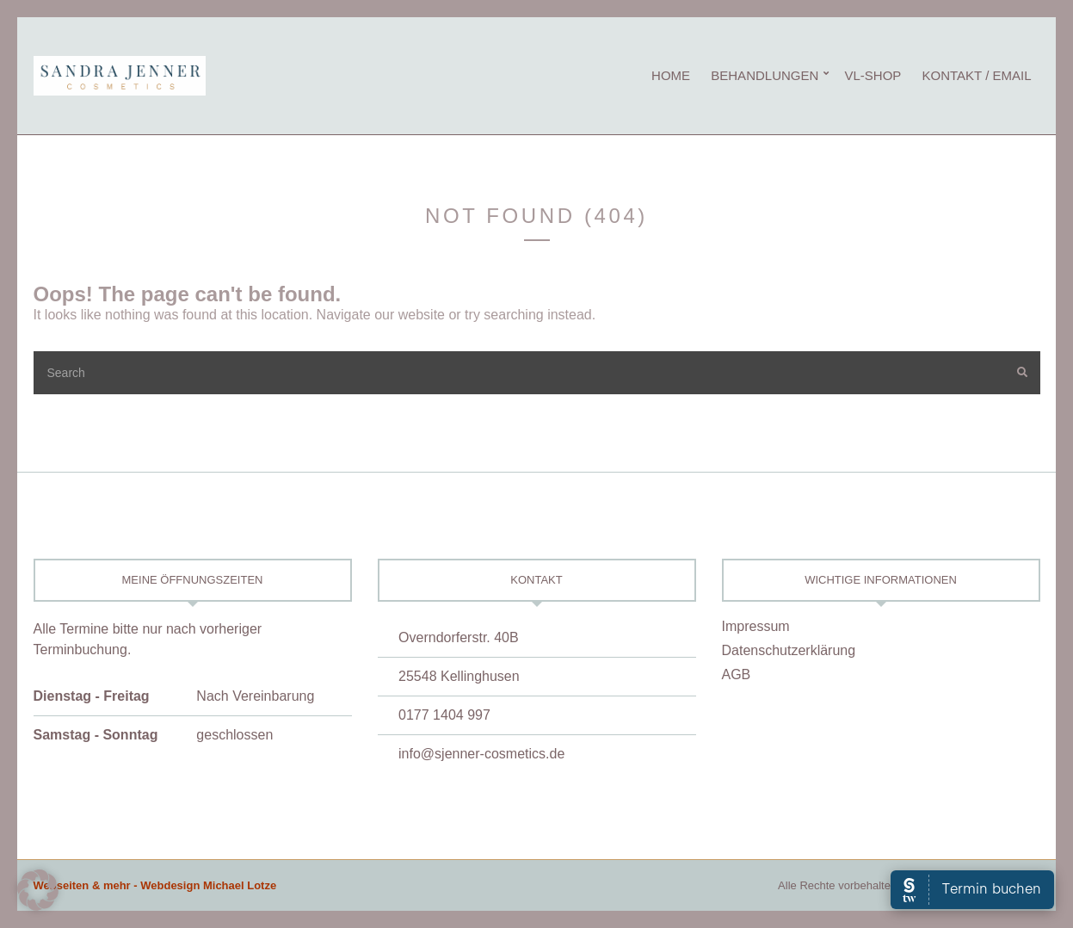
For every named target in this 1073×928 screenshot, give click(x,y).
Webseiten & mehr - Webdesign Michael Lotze (155, 885)
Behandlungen (764, 75)
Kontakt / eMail (977, 75)
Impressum (756, 626)
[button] (38, 890)
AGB (736, 674)
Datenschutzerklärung (789, 650)
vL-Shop (872, 75)
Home (670, 75)
